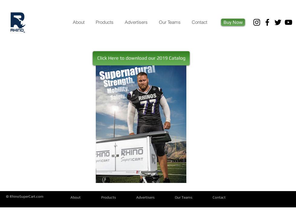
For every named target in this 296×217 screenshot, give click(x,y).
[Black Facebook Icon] (267, 22)
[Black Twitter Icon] (277, 22)
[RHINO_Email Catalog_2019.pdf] (141, 124)
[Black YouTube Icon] (288, 22)
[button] (141, 58)
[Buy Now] (233, 22)
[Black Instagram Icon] (256, 22)
